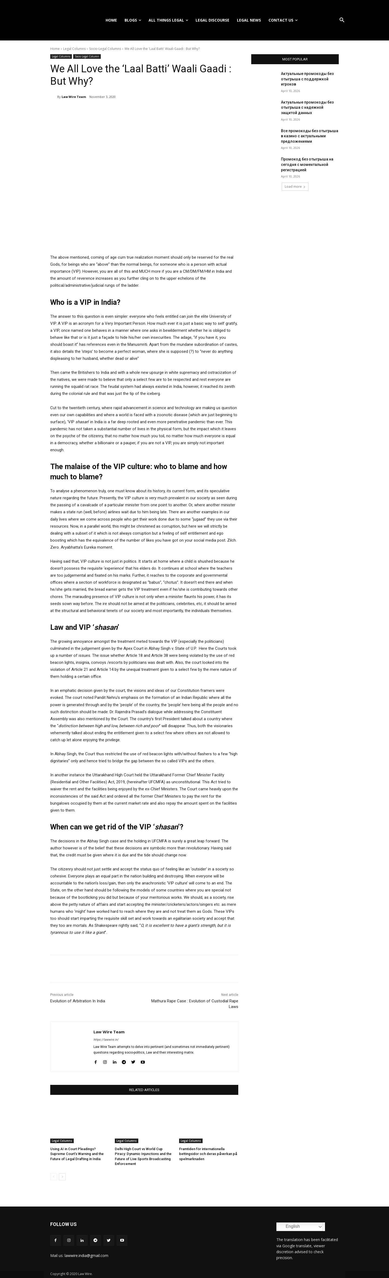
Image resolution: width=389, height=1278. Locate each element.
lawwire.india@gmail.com (86, 1255)
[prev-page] (53, 1176)
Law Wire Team (74, 97)
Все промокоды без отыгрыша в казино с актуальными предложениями (309, 136)
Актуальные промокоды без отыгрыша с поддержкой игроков (307, 78)
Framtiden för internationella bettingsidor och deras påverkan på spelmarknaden (208, 1154)
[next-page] (62, 1176)
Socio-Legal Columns (105, 48)
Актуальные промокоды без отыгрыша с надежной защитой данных (307, 107)
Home (55, 48)
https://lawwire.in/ (106, 1039)
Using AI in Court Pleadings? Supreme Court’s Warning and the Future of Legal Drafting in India (77, 1154)
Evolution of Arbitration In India (77, 1001)
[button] (342, 20)
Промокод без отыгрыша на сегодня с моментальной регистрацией (307, 164)
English (289, 1227)
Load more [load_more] (295, 186)
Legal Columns (74, 48)
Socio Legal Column (87, 56)
